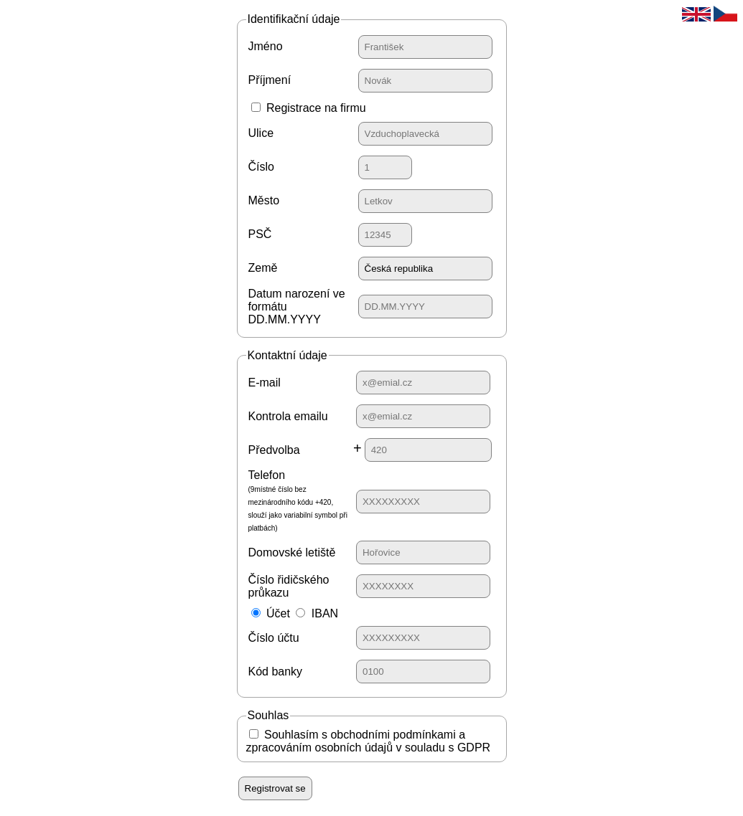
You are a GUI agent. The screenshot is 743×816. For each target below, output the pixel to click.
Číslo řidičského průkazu (289, 586)
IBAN (325, 613)
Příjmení (269, 80)
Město (264, 200)
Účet (278, 613)
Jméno (265, 46)
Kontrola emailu (288, 416)
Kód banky (275, 671)
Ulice (261, 133)
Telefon (297, 500)
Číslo (261, 167)
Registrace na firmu (316, 108)
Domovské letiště (292, 552)
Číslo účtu (273, 638)
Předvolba (274, 450)
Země (263, 268)
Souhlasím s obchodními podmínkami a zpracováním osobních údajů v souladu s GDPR (368, 741)
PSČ (260, 234)
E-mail (264, 382)
